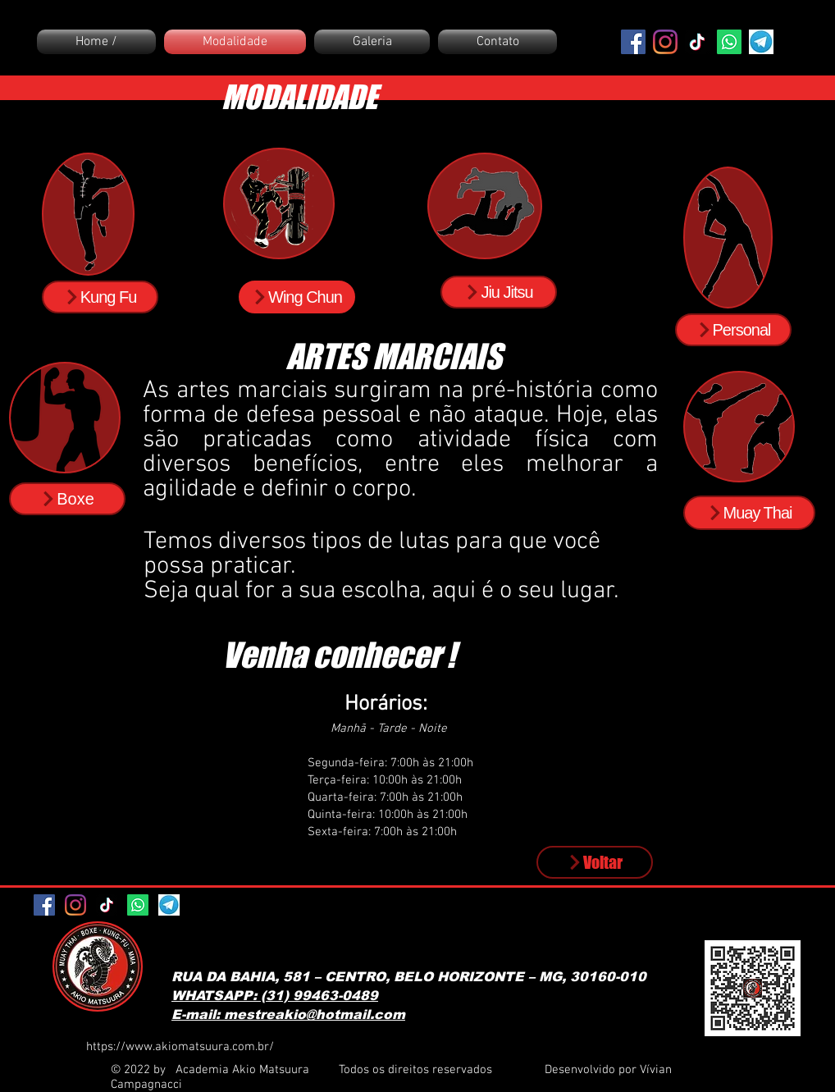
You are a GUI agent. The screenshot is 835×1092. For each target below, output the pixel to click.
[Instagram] (665, 42)
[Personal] (733, 329)
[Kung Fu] (100, 297)
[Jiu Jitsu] (498, 292)
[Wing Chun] (297, 297)
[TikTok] (697, 42)
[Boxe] (67, 498)
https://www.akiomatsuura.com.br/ (180, 1046)
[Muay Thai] (749, 513)
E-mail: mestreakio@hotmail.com (288, 1014)
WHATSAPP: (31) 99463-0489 (274, 996)
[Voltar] (594, 862)
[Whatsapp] (729, 42)
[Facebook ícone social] (633, 42)
